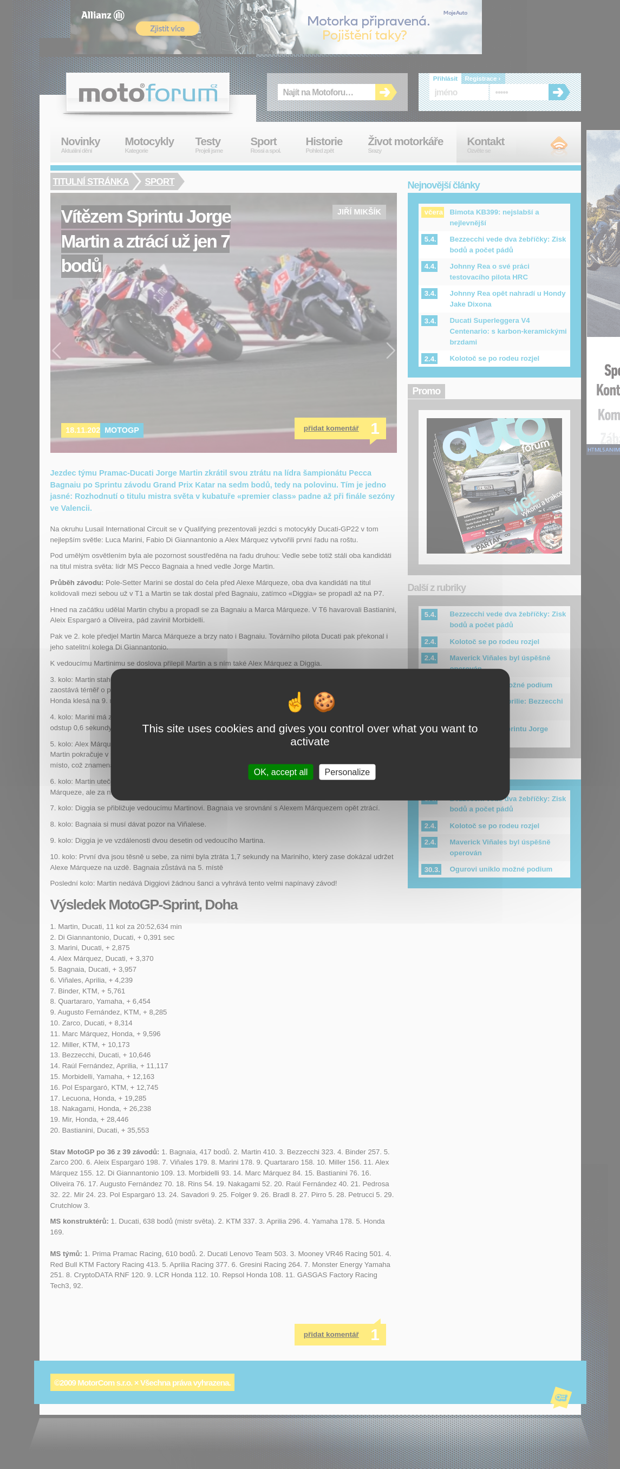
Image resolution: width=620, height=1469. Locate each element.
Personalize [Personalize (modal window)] (347, 771)
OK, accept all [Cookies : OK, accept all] (281, 771)
